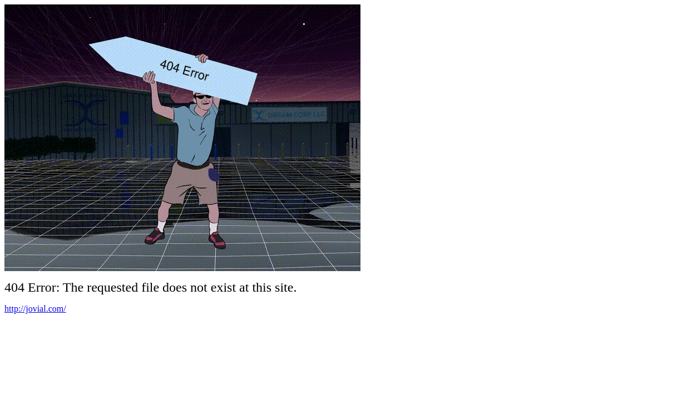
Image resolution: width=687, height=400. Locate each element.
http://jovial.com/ (35, 308)
